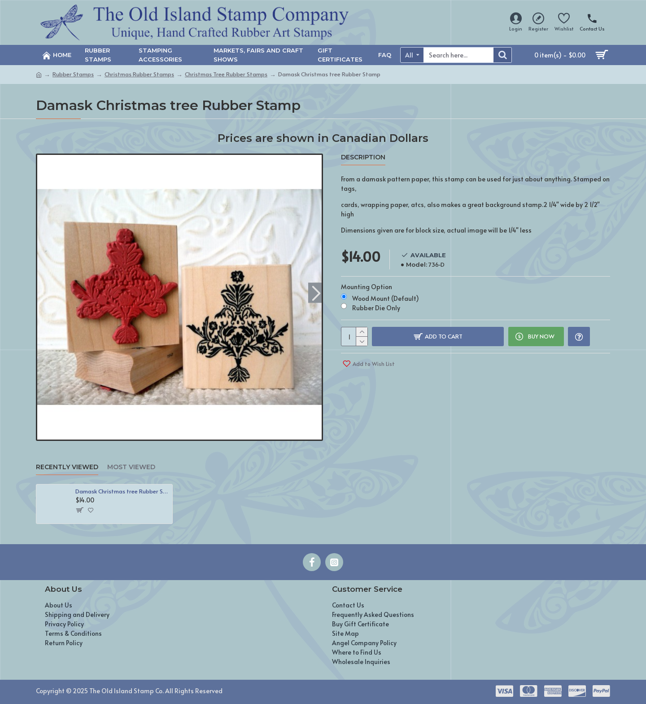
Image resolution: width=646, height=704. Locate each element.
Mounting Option (366, 285)
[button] (316, 292)
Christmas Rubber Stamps (139, 74)
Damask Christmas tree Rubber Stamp (122, 491)
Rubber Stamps (73, 74)
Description (363, 157)
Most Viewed (131, 467)
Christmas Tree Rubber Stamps (226, 74)
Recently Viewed (67, 467)
